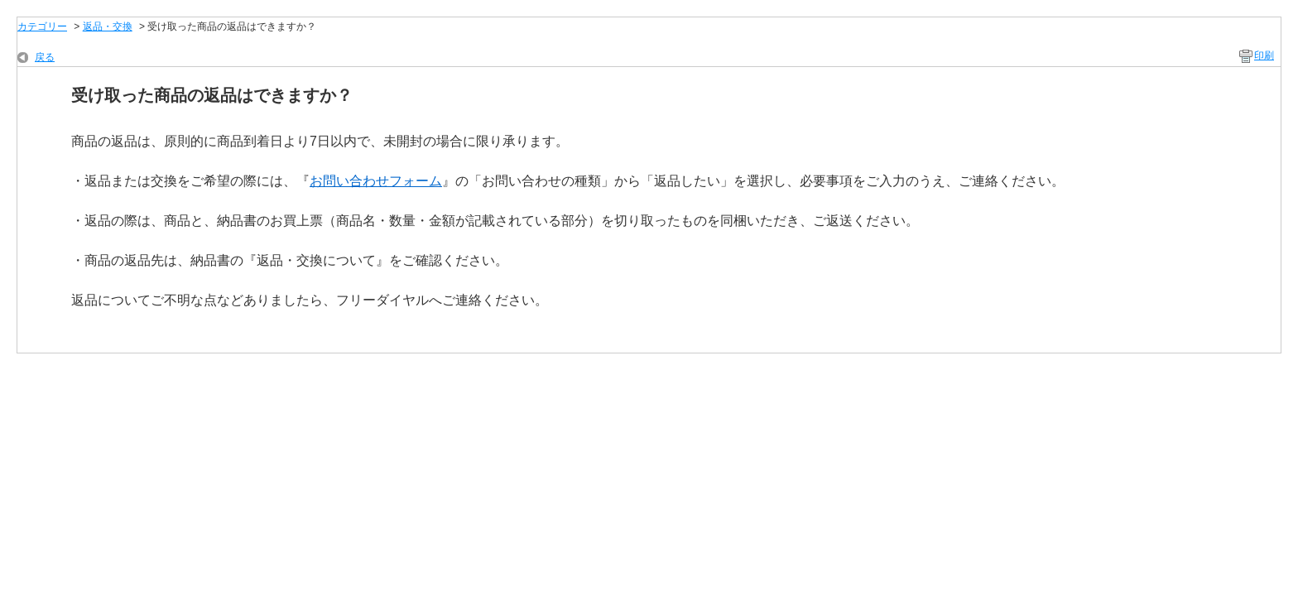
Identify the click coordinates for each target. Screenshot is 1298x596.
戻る (45, 57)
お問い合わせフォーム (376, 181)
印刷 (1264, 55)
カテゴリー (42, 26)
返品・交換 (107, 26)
